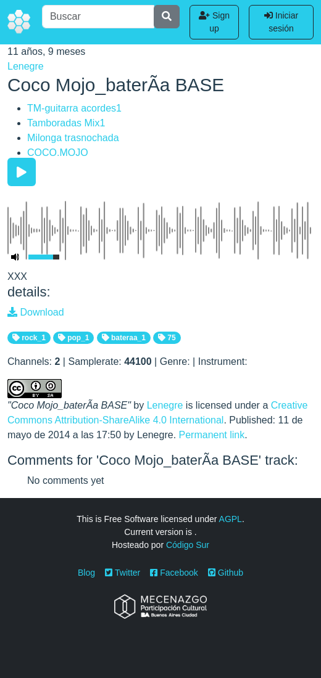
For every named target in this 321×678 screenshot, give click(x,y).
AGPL (230, 519)
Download (35, 312)
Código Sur (187, 545)
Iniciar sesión (281, 21)
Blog (86, 573)
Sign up (214, 21)
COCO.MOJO (57, 152)
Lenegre (25, 66)
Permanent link (212, 435)
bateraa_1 (124, 337)
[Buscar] (98, 16)
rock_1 (29, 337)
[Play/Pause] (21, 172)
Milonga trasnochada (73, 138)
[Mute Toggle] (15, 257)
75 (167, 337)
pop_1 (74, 337)
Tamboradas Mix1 (66, 123)
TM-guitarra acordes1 (74, 108)
